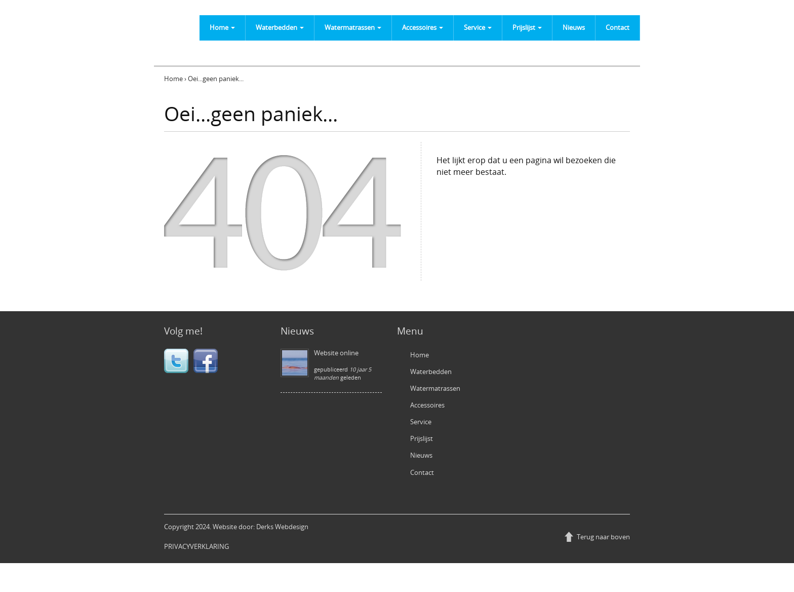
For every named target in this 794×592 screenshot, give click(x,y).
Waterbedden (280, 27)
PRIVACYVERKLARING (196, 546)
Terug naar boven (603, 536)
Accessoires (422, 27)
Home (222, 27)
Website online (336, 352)
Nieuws (574, 27)
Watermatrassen (353, 27)
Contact (617, 27)
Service (478, 27)
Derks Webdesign (282, 526)
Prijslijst (527, 27)
